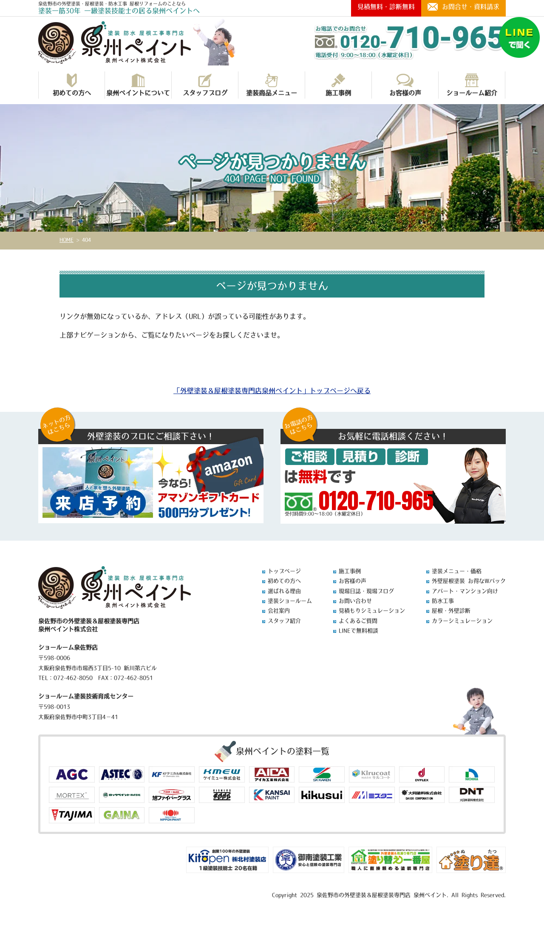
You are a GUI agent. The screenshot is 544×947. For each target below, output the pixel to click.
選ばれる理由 (284, 591)
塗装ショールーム (290, 601)
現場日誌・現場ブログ (366, 591)
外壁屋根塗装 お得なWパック (469, 581)
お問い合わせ (355, 601)
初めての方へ (72, 85)
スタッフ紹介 (284, 621)
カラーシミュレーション (462, 621)
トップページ (284, 571)
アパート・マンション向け (465, 591)
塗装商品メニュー (271, 85)
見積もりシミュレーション (372, 610)
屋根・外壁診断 (451, 610)
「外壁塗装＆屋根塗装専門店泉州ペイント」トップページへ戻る (272, 390)
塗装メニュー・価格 (457, 571)
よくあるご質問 (358, 621)
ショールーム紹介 (471, 85)
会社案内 (279, 610)
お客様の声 (405, 85)
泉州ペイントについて (138, 85)
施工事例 (338, 85)
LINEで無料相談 (358, 630)
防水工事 (443, 601)
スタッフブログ (205, 85)
